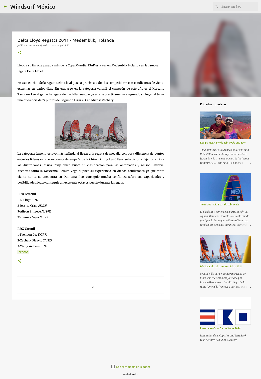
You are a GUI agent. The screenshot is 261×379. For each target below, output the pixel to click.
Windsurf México (32, 6)
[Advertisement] (90, 330)
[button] (19, 52)
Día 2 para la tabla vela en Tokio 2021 (221, 266)
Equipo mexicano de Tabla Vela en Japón (223, 142)
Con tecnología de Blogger (130, 366)
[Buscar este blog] (239, 6)
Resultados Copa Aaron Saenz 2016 (220, 328)
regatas (23, 252)
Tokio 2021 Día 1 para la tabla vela (219, 204)
